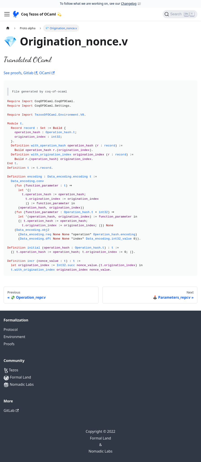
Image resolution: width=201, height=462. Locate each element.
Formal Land (17, 377)
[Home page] (8, 28)
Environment (14, 336)
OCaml (47, 72)
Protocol (11, 329)
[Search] (180, 14)
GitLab (11, 410)
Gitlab (30, 72)
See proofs (13, 72)
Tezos (11, 370)
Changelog (128, 3)
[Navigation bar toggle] (7, 14)
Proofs (9, 343)
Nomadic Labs (19, 385)
